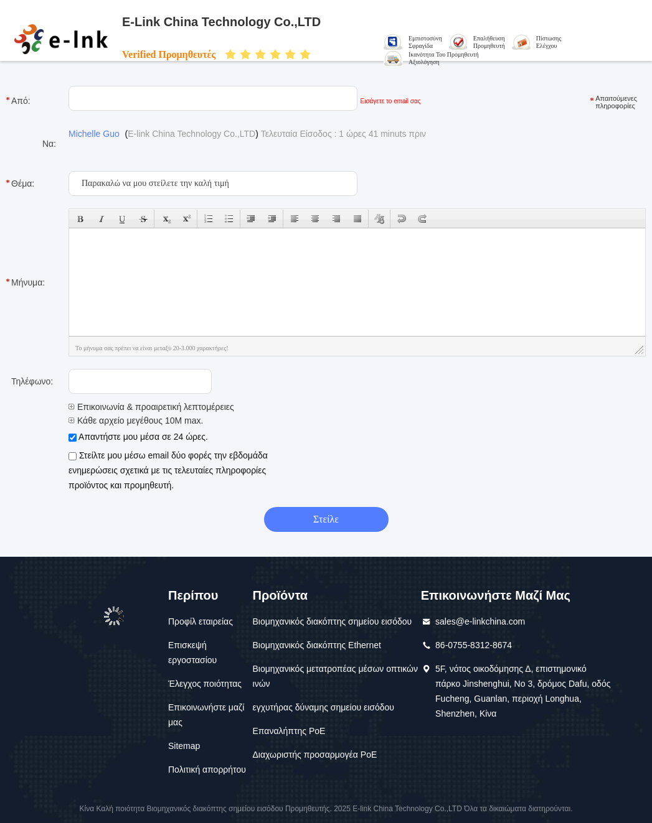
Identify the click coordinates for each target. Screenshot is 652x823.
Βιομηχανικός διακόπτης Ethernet (317, 645)
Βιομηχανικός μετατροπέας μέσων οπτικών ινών (335, 676)
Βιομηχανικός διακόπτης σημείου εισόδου (332, 621)
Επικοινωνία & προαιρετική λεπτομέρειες (151, 407)
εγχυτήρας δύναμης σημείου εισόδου (323, 707)
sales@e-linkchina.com (480, 621)
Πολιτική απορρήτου (207, 769)
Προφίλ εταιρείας (200, 621)
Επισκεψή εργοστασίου (192, 652)
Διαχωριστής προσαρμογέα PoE (315, 755)
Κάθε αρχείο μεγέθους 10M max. (136, 420)
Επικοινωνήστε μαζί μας (206, 714)
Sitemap (184, 746)
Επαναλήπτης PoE (289, 731)
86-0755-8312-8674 (473, 645)
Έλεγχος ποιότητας (205, 684)
